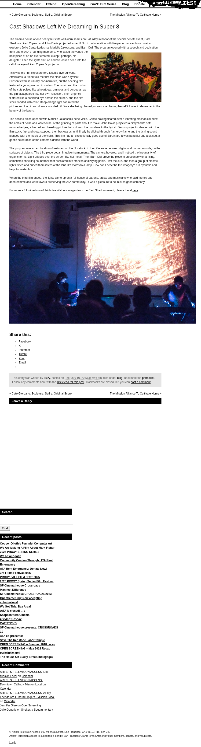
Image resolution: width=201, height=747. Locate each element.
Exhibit (51, 4)
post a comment (140, 382)
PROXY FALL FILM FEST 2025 (20, 577)
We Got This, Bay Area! (15, 606)
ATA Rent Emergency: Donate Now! (23, 568)
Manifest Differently (13, 589)
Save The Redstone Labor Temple (22, 640)
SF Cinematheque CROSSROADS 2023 (26, 594)
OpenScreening (73, 4)
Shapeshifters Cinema (14, 615)
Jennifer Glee (8, 705)
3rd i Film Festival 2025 (15, 573)
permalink (148, 378)
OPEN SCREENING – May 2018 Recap (25, 648)
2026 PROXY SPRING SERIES (20, 552)
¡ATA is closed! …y (12, 610)
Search (7, 512)
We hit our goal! (10, 556)
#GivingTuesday (11, 619)
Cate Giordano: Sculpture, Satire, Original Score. (40, 14)
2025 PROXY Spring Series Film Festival (27, 581)
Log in (12, 742)
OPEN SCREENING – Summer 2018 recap (27, 644)
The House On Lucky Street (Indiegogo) (26, 657)
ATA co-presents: (11, 636)
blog (120, 378)
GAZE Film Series (104, 4)
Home (17, 4)
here (135, 190)
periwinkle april (10, 652)
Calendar (33, 4)
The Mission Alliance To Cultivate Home (135, 14)
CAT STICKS (8, 623)
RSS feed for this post (70, 382)
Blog (125, 4)
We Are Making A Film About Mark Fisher (27, 547)
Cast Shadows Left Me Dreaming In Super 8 (64, 26)
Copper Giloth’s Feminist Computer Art (26, 543)
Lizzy (47, 378)
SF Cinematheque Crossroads (20, 585)
